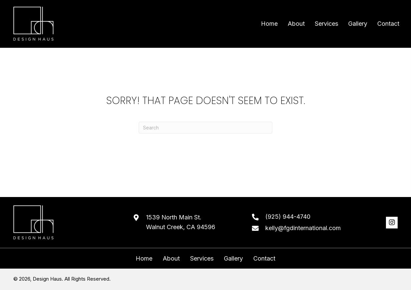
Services (202, 259)
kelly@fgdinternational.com (303, 227)
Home (144, 259)
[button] (392, 222)
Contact (264, 259)
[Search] (205, 127)
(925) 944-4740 (287, 216)
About (171, 259)
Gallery (233, 259)
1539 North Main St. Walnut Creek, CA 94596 (180, 222)
